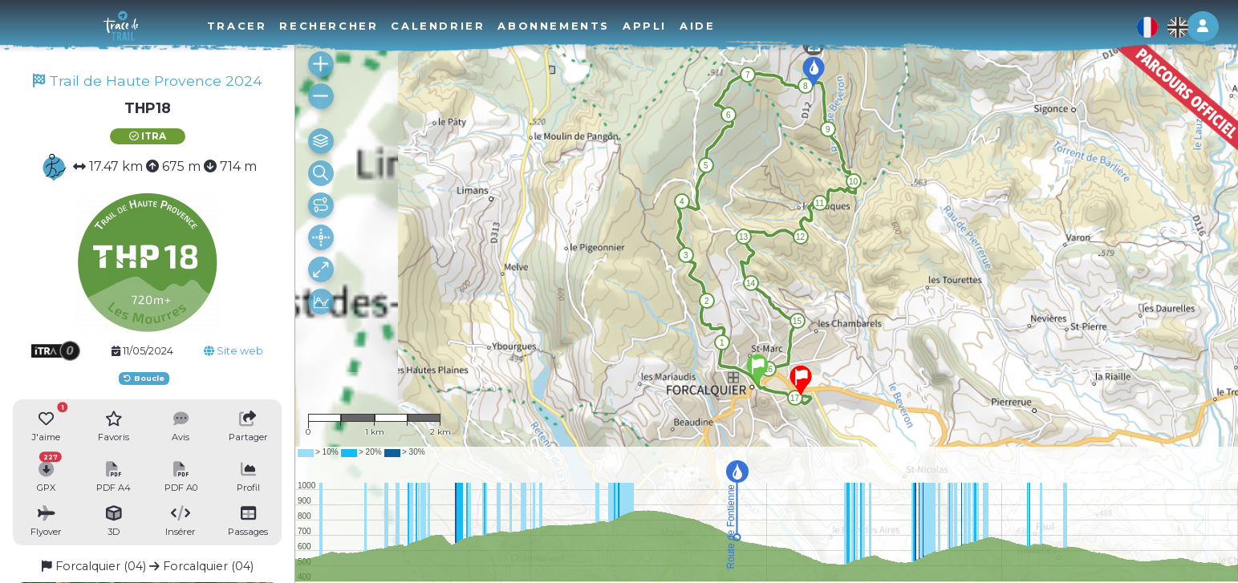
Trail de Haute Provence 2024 (147, 80)
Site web (233, 351)
